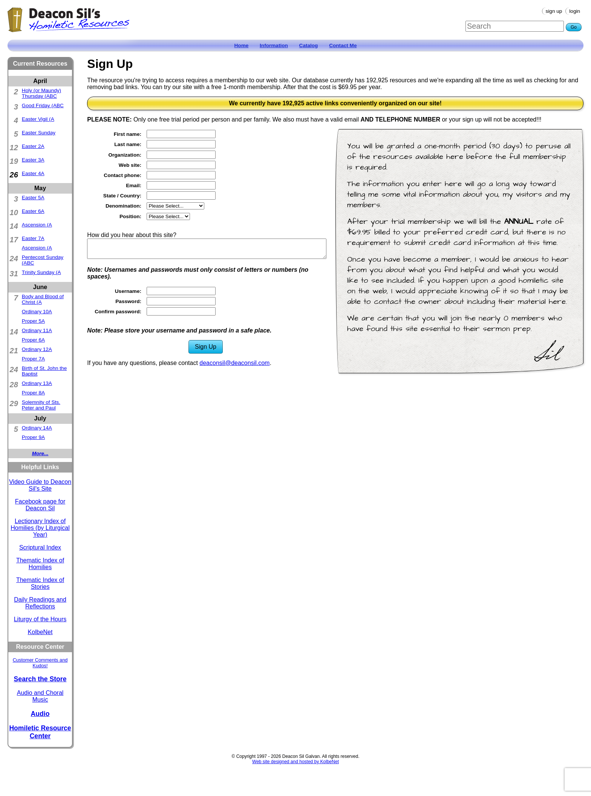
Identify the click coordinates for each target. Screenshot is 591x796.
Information (274, 45)
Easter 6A (33, 211)
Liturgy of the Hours (40, 619)
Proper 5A (33, 321)
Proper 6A (33, 340)
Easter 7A (33, 238)
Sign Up (554, 11)
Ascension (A (37, 225)
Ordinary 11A (37, 330)
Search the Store (40, 679)
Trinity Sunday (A (41, 272)
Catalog (308, 45)
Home (241, 45)
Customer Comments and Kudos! (40, 662)
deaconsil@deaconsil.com (234, 363)
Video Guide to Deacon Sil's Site (40, 485)
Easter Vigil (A (38, 119)
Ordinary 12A (37, 349)
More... (40, 453)
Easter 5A (33, 197)
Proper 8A (33, 393)
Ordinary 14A (37, 428)
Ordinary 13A (37, 383)
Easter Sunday (38, 132)
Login (574, 11)
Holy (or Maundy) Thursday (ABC (41, 93)
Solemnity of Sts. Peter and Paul (41, 405)
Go (574, 27)
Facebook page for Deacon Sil (40, 504)
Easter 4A (33, 173)
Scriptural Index (40, 547)
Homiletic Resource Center (40, 732)
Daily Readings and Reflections (40, 603)
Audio (40, 713)
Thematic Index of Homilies (40, 563)
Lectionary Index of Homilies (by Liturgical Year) (40, 528)
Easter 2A (33, 146)
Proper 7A (33, 359)
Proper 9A (33, 437)
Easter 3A (33, 160)
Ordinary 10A (37, 311)
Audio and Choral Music (40, 696)
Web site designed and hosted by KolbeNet (295, 761)
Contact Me (343, 45)
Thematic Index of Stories (40, 583)
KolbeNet (40, 632)
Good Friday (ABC (43, 105)
